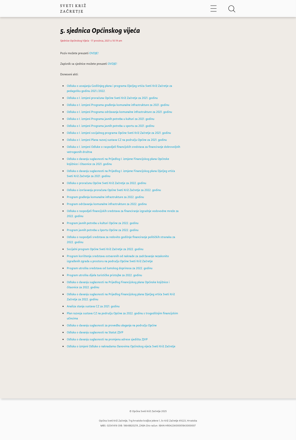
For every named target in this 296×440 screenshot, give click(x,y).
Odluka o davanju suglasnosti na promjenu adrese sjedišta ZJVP (107, 339)
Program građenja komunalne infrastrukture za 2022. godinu (105, 197)
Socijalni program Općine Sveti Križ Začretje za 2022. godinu (105, 249)
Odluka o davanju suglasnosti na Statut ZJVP (95, 332)
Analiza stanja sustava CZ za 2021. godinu (93, 306)
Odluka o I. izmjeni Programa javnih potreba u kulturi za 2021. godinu (110, 119)
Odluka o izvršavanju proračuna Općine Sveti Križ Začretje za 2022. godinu (114, 190)
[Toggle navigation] (213, 8)
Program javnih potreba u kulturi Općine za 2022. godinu (102, 223)
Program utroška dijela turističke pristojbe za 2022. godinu (105, 275)
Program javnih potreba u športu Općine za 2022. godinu (102, 230)
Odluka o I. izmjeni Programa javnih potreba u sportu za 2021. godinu (110, 126)
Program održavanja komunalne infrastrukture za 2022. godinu (107, 204)
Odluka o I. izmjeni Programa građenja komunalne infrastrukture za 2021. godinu (118, 105)
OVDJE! (94, 53)
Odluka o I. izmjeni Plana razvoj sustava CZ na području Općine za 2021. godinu (117, 140)
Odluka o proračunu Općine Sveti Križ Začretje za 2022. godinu (106, 183)
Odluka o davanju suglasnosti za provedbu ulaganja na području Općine (112, 325)
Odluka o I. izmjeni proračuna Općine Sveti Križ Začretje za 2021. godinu (112, 98)
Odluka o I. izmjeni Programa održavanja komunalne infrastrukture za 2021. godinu (119, 112)
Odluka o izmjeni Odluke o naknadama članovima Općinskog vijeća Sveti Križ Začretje (121, 346)
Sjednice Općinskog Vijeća (74, 40)
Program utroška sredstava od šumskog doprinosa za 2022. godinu (109, 268)
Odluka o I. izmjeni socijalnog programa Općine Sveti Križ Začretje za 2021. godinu (119, 133)
